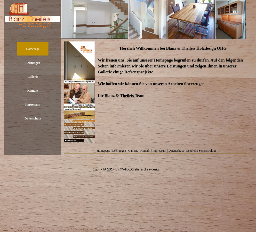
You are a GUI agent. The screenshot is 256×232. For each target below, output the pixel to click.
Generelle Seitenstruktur (201, 150)
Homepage (103, 150)
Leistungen (119, 150)
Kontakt (145, 150)
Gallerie (133, 150)
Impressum (159, 150)
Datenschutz (176, 150)
